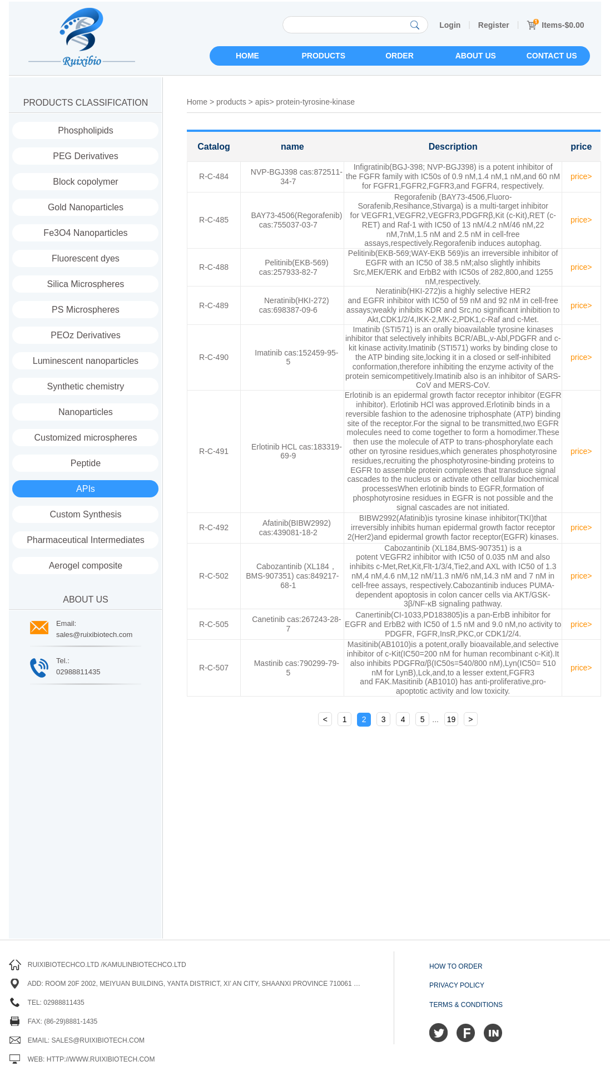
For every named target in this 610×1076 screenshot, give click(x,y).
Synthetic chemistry (86, 386)
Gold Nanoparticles (85, 207)
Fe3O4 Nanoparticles (85, 233)
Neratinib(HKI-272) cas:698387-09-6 (294, 305)
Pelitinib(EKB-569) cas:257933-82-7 (294, 267)
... (435, 719)
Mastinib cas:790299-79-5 (296, 668)
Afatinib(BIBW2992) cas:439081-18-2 (295, 528)
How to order (456, 966)
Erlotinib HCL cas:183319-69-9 (296, 451)
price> (581, 176)
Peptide (86, 463)
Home (247, 55)
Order (399, 55)
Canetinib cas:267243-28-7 (296, 624)
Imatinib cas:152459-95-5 (296, 357)
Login (449, 25)
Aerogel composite (86, 565)
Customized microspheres (85, 437)
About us (475, 55)
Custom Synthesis (85, 514)
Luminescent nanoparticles (85, 361)
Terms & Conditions (466, 1005)
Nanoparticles (85, 412)
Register (493, 25)
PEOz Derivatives (85, 335)
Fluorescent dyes (86, 258)
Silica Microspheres (86, 284)
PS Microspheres (86, 309)
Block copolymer (85, 181)
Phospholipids (85, 130)
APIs (85, 488)
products (231, 101)
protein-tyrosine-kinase (315, 101)
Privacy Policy (456, 985)
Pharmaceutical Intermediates (86, 540)
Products (323, 55)
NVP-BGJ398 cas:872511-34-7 (297, 176)
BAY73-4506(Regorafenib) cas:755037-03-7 (296, 220)
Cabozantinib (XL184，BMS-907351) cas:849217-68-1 (292, 576)
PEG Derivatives (85, 156)
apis (262, 101)
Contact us (552, 55)
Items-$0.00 (555, 25)
